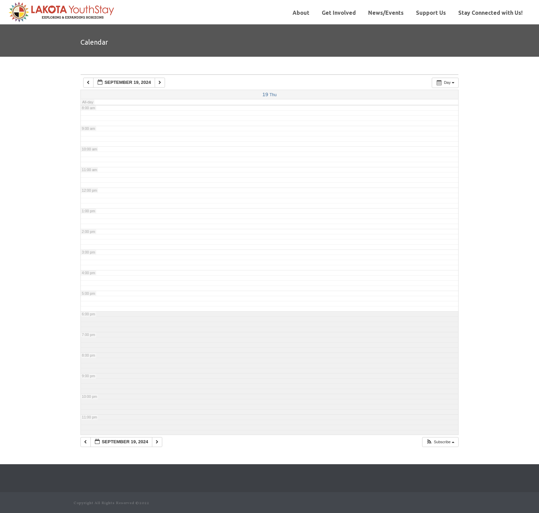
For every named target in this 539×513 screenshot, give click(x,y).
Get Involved (339, 13)
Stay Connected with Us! (490, 13)
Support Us (431, 13)
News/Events (386, 13)
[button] (440, 442)
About (301, 13)
